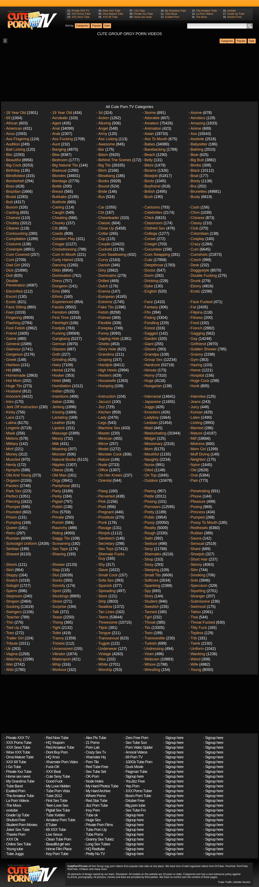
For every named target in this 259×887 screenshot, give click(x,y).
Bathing (197, 149)
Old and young (18, 475)
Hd (8, 370)
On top (150, 475)
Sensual (197, 543)
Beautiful (13, 160)
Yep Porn (132, 786)
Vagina (12, 654)
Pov (55, 512)
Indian (57, 391)
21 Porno (92, 742)
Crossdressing (64, 249)
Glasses (59, 349)
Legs (102, 423)
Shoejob (197, 554)
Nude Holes (94, 781)
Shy (101, 564)
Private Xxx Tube (143, 13)
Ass (194, 134)
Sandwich (106, 538)
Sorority (58, 585)
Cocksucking (17, 233)
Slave (103, 570)
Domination (61, 275)
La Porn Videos (204, 13)
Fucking (58, 333)
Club (194, 228)
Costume (13, 244)
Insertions (60, 396)
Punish (58, 522)
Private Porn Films (99, 825)
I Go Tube (139, 10)
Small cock (107, 575)
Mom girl (198, 449)
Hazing (196, 365)
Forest (149, 328)
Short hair (199, 559)
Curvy (103, 260)
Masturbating (155, 433)
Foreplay (105, 328)
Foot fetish (15, 328)
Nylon (195, 465)
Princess (198, 512)
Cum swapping (157, 254)
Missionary (153, 444)
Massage (60, 433)
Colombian (200, 233)
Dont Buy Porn (57, 752)
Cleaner (12, 228)
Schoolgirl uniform (21, 543)
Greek (11, 360)
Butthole (59, 202)
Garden (150, 339)
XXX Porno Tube (81, 13)
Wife (194, 664)
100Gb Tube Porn (138, 762)
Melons (12, 438)
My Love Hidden (58, 786)
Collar (103, 233)
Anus (10, 134)
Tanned (150, 612)
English (150, 291)
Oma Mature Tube (113, 13)
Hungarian (153, 386)
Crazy (195, 244)
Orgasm (13, 480)
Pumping (13, 522)
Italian (57, 402)
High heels (107, 370)
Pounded (13, 512)
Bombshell (15, 181)
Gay (194, 339)
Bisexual (59, 170)
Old (193, 470)
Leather (58, 423)
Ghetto (104, 344)
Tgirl (148, 617)
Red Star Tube (96, 801)
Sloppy (12, 575)
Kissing (58, 412)
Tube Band (171, 13)
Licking (196, 423)
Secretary (106, 543)
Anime (196, 128)
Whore (150, 664)
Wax (102, 659)
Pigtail (57, 501)
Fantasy (151, 307)
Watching (14, 659)
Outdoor (151, 480)
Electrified (14, 291)
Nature (104, 459)
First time (60, 317)
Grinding (59, 360)
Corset (150, 239)
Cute (148, 260)
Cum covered (17, 254)
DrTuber (219, 866)
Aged (56, 123)
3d (100, 113)
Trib (194, 638)
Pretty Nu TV (95, 854)
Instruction (107, 396)
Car (101, 207)
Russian (13, 538)
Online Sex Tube (18, 844)
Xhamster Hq (95, 757)
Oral (194, 475)
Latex (195, 417)
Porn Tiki (92, 762)
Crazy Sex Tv (96, 752)
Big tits (104, 165)
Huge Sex (93, 820)
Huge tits (14, 386)
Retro (10, 533)
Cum (195, 249)
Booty (195, 181)
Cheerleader (108, 218)
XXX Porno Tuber (138, 791)
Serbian (12, 549)
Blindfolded (15, 176)
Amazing (198, 123)
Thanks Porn (15, 834)
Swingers (14, 612)
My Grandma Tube (175, 10)
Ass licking (107, 139)
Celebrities (153, 212)
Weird (195, 659)
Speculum (199, 585)
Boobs (103, 181)
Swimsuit (198, 607)
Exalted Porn (172, 17)
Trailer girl (15, 638)
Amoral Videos (136, 752)
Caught (58, 212)
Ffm (147, 312)
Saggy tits (61, 538)
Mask (10, 433)
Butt (9, 202)
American (14, 128)
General (13, 344)
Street (57, 601)
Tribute (12, 643)
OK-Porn (92, 776)
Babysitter (199, 144)
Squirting (198, 591)
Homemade (16, 375)
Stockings (60, 596)
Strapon (12, 601)
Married (197, 428)
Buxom (12, 207)
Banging (59, 149)
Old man (59, 475)
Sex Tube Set (96, 772)
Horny (149, 375)
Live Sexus (54, 834)
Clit (55, 228)
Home (196, 370)
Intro (10, 402)
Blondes (59, 176)
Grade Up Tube (235, 13)
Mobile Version (242, 882)
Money (11, 454)
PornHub (230, 866)
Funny (103, 333)
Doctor (150, 270)
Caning (58, 207)
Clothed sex (154, 228)
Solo (194, 580)
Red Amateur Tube (60, 747)
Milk (55, 444)
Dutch (103, 286)
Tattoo (196, 612)
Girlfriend (198, 344)
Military (12, 444)
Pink (102, 501)
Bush (148, 197)
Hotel (56, 381)
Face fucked (201, 302)
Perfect (12, 496)
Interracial (152, 396)
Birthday (13, 170)
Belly (148, 160)
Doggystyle (200, 270)
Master (104, 433)
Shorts (11, 564)
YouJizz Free (135, 781)
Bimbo (196, 165)
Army (102, 134)
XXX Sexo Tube (80, 17)
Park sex (13, 491)
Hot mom (13, 381)
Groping (105, 360)
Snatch (12, 580)
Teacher (13, 617)
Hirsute (150, 370)
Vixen (149, 654)
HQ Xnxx (53, 757)
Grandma (106, 354)
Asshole (197, 139)
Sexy (148, 549)
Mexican (105, 438)
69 (8, 118)
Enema (104, 291)
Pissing (150, 501)
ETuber (51, 825)
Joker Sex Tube (17, 830)
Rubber (197, 533)
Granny (197, 354)
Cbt (101, 212)
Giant (149, 344)
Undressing (154, 649)
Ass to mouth (155, 139)
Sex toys (106, 549)
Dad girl (13, 265)
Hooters (105, 375)
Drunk (196, 281)
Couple (104, 244)
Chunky (58, 223)
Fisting (150, 317)
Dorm (149, 275)
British (149, 191)
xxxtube (231, 10)
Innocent (13, 396)
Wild (9, 670)
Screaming (61, 543)
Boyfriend (152, 186)
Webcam (151, 659)
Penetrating (200, 491)
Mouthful (151, 454)
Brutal (11, 197)
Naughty (151, 459)
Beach (149, 155)
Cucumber (153, 249)
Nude (102, 465)
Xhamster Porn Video (62, 762)
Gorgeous (14, 354)
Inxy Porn (93, 810)
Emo (56, 291)
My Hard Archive (98, 791)
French (196, 328)
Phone (196, 496)
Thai (194, 617)
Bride (102, 191)
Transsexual (108, 638)
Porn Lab (92, 747)
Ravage (104, 528)
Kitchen (104, 412)
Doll (9, 275)
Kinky (10, 412)
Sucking (13, 607)
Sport (56, 591)
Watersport (61, 659)
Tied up (12, 628)
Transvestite (154, 638)
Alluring (104, 123)
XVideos (83, 869)
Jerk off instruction (22, 407)
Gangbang (61, 339)
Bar (101, 149)
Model (103, 449)
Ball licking (15, 149)
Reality (150, 528)
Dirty (102, 270)
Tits (147, 628)
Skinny (196, 564)
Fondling (151, 323)
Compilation (16, 239)
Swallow (105, 607)
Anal (56, 128)
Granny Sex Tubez (100, 839)
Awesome (106, 144)
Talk (55, 612)
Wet (9, 664)
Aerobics (198, 118)
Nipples (58, 465)
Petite (149, 496)
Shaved (12, 554)
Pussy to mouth (204, 522)
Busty (195, 197)
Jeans (196, 402)
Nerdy (11, 465)
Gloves (150, 349)
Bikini (149, 165)
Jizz (101, 407)
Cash (195, 207)
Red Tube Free (97, 767)
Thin (9, 622)
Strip (102, 601)
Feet (10, 312)
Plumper (13, 507)
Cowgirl (150, 244)
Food (195, 323)
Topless (197, 633)
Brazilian (13, 191)
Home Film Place (59, 849)
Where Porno (96, 796)
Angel (103, 128)
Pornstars (152, 507)
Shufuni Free (234, 17)
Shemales (152, 554)
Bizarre (150, 170)
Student (151, 601)
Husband (13, 391)
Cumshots (199, 254)
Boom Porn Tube (138, 796)
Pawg (103, 491)
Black (195, 170)
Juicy (195, 407)
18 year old (16, 113)
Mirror (103, 444)
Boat (194, 176)
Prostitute (106, 517)
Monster (59, 454)
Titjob (102, 628)
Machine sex (109, 428)
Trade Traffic (225, 882)
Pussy (149, 522)
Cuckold (105, 249)
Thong (57, 622)
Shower (58, 564)
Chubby (12, 223)
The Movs (201, 17)
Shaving (59, 554)
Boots (149, 181)
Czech (196, 260)
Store (102, 596)
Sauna (196, 538)
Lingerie (13, 428)
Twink (195, 643)
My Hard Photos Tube (102, 786)
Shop (148, 559)
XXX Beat (53, 772)
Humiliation (61, 386)
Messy (57, 438)
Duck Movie (134, 767)
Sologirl (12, 585)
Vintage (104, 654)
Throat (149, 622)
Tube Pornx (94, 834)
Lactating (60, 417)
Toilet (56, 633)
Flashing (13, 323)
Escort (11, 296)
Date (107, 25)
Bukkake (59, 197)
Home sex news (143, 17)
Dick (9, 270)
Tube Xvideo (55, 815)
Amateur (151, 123)
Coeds (57, 233)
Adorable (152, 118)
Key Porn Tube (57, 854)
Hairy (56, 365)
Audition (13, 144)
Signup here (134, 776)
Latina (11, 423)
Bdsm (103, 155)
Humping (105, 386)
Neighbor (198, 459)
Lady (102, 417)
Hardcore (152, 365)
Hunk (195, 386)
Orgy (56, 480)
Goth (56, 354)
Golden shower (204, 349)
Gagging (198, 333)
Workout (59, 670)
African (12, 123)
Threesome (107, 622)
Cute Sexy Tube (58, 776)
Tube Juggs (15, 854)
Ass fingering (17, 139)
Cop (101, 239)
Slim (194, 570)
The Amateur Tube (206, 10)
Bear (195, 155)
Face (148, 302)
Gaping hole (108, 339)
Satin (148, 538)
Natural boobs (64, 459)
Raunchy (59, 528)
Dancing (59, 265)
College (150, 233)
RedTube (72, 869)
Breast (57, 191)
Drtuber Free (134, 801)
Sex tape (60, 549)
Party (56, 491)
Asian (149, 134)
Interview (198, 396)
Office (103, 470)
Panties (12, 486)
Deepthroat (153, 265)
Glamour (13, 349)
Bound (103, 186)
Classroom (153, 223)
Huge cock (200, 381)
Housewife (107, 381)
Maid (148, 428)
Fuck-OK (52, 767)
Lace (10, 417)
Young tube (14, 849)
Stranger (198, 596)
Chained (13, 218)
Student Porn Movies (21, 825)
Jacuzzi (104, 402)
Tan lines (106, 612)
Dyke (148, 286)
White (103, 664)
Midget (150, 438)
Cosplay (197, 239)
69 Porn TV (134, 757)
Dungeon (60, 286)
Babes (149, 144)
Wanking (198, 654)
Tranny (58, 638)
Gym (195, 360)
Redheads (199, 528)
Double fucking (204, 275)
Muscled (13, 459)
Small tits (152, 575)
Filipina (197, 312)
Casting (12, 212)
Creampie (14, 249)
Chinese (197, 218)
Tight (56, 628)
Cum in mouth (64, 254)
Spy (147, 591)
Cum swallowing (112, 254)
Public (149, 517)
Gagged (151, 333)
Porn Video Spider (139, 747)
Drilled (103, 281)
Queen (11, 528)
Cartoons (152, 207)
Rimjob (104, 533)
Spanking (152, 585)
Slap (56, 570)
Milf (193, 438)
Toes (10, 633)
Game (11, 339)
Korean (197, 412)
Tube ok (92, 815)
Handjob (105, 365)
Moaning (59, 449)
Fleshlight (60, 323)
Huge (149, 381)
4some (196, 113)
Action (103, 118)
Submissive (200, 601)
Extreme (105, 302)
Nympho (13, 470)
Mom (148, 449)
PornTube (242, 866)
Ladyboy (151, 417)
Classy (196, 223)
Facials (58, 307)
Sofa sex (106, 580)
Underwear (107, 649)
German (59, 344)
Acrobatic (60, 118)
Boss (10, 186)
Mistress (198, 444)
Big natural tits (65, 165)
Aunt (56, 144)
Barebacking (155, 149)
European (106, 296)
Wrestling (152, 670)
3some (150, 113)
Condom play (63, 239)
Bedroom (60, 160)
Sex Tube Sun (136, 742)
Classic (104, 223)
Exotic (11, 302)
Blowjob (151, 176)
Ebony (196, 286)
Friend (11, 333)
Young (196, 670)
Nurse (149, 465)
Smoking (198, 575)
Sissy (149, 564)
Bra (193, 186)
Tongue (104, 633)
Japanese (152, 402)
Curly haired (62, 260)
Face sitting (16, 307)
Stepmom (14, 596)
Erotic (195, 291)
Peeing (150, 491)
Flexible (104, 323)
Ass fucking (62, 139)
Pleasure (198, 501)
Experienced (62, 302)
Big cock (13, 165)
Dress (57, 281)
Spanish (105, 585)
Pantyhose (61, 486)
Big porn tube (135, 805)
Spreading (107, 591)
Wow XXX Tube (111, 10)
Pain (194, 480)
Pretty (149, 512)
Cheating (59, 218)
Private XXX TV (80, 10)
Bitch (102, 170)
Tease (57, 617)
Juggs (149, 407)
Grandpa (151, 354)
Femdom (59, 312)
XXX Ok (12, 839)
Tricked (58, 643)
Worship (105, 670)
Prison (11, 517)
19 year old (62, 113)
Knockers (152, 412)
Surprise (59, 607)
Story (148, 596)
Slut (55, 575)
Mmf (9, 449)
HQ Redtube (95, 849)
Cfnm (195, 212)
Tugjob (104, 643)
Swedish (151, 607)
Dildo (56, 270)
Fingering (14, 317)
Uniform (197, 649)
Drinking (151, 281)
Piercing (13, 501)
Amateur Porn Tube (60, 820)
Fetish (103, 312)
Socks (57, 580)
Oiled (148, 470)
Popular (96, 25)
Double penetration (15, 283)
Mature (196, 433)
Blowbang (106, 176)
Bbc (9, 155)
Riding (57, 533)
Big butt (197, 160)
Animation (152, 128)
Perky (57, 496)
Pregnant (106, 512)
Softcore (151, 580)
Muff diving (200, 454)
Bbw (56, 155)
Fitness (197, 317)
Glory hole (107, 349)
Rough (150, 533)
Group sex (153, 360)
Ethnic (57, 296)
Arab (56, 134)
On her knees (110, 475)
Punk (102, 522)
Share (196, 549)
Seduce (150, 543)
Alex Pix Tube (96, 738)
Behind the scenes (114, 160)
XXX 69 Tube (110, 17)
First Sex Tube (56, 801)
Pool (102, 507)
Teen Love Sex (57, 805)
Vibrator (58, 654)
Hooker (58, 375)
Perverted (106, 496)
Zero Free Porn (136, 738)
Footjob (58, 328)
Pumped (198, 517)
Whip (56, 664)
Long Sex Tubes (98, 844)
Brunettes (199, 191)
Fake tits (106, 307)
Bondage (59, 181)
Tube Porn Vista (58, 791)
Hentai (57, 370)
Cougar (58, 244)
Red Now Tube (57, 738)
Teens (103, 617)
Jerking (58, 407)
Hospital (197, 375)
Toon (148, 633)
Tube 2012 (54, 796)
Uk (8, 649)
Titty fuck (199, 628)
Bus (101, 197)
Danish (104, 265)
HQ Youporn (55, 742)
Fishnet (104, 317)
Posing (196, 507)
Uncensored (62, 649)
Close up (106, 228)
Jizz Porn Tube (97, 805)
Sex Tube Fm (135, 810)
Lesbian (151, 423)
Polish (57, 507)
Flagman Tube (136, 772)
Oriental (105, 480)
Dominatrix (107, 275)
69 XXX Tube (56, 830)
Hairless (13, 365)
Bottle (57, 186)
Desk (195, 265)
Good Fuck (54, 781)
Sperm (11, 591)
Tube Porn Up (96, 830)
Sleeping (151, 570)
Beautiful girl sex (58, 844)
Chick (149, 218)
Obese (57, 470)
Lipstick (58, 428)
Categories (82, 25)
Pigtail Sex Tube (58, 810)
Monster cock (110, 454)
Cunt (10, 260)
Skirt (10, 570)
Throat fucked (203, 622)
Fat (193, 307)
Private (58, 517)
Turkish (150, 643)
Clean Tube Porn (58, 839)
